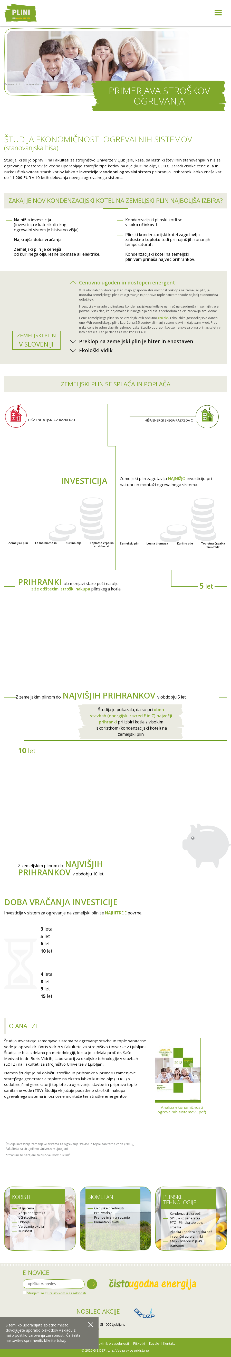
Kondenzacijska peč (185, 1213)
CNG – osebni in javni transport (186, 1243)
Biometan (100, 1196)
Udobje (24, 1222)
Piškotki (139, 1343)
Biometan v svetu (107, 1222)
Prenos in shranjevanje (112, 1217)
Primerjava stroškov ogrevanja (36, 99)
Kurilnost (25, 1231)
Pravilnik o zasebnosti (112, 1343)
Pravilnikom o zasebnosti (66, 1293)
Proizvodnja (103, 1213)
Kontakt (169, 1343)
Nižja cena (26, 1208)
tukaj (61, 1340)
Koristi (21, 1196)
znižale (163, 318)
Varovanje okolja (31, 1226)
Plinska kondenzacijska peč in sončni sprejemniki (191, 1234)
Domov (9, 99)
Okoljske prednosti (109, 1208)
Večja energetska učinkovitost (31, 1215)
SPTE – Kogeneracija (185, 1218)
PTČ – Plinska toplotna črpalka (187, 1224)
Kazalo (154, 1343)
